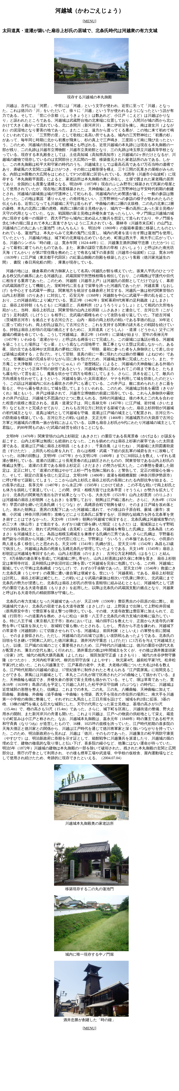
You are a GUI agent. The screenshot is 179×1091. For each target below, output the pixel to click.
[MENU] (89, 21)
